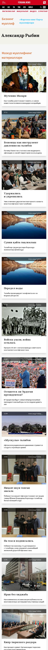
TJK (14, 7)
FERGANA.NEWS (24, 2)
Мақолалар (22, 11)
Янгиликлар (8, 11)
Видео (33, 11)
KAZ (3, 7)
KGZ (9, 7)
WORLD (30, 7)
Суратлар (43, 11)
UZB (24, 7)
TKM (19, 7)
